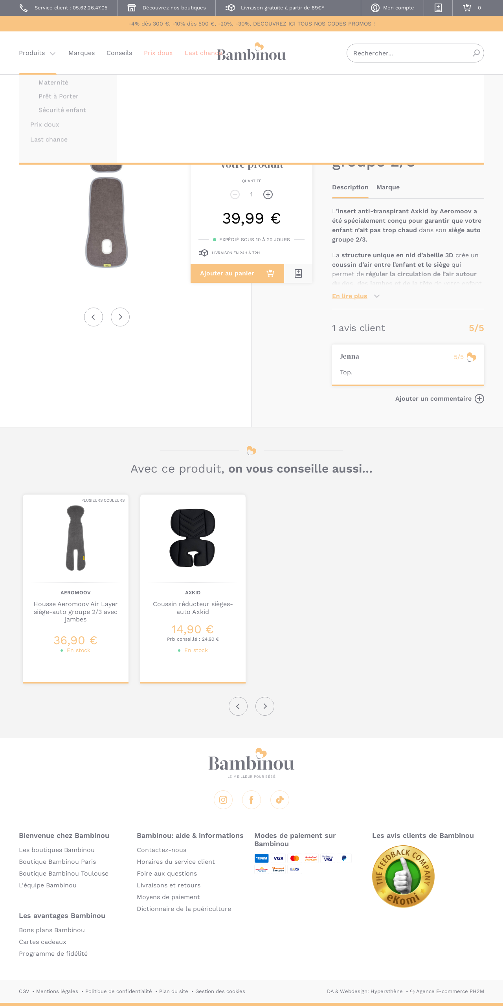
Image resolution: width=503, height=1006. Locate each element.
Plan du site (173, 991)
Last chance (203, 53)
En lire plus (349, 296)
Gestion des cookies (220, 991)
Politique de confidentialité (118, 991)
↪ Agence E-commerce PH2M (447, 991)
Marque (388, 187)
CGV (24, 991)
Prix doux (158, 53)
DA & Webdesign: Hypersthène (365, 991)
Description (350, 187)
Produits (32, 53)
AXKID (339, 85)
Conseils (119, 53)
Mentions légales (57, 991)
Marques (81, 53)
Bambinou (251, 52)
